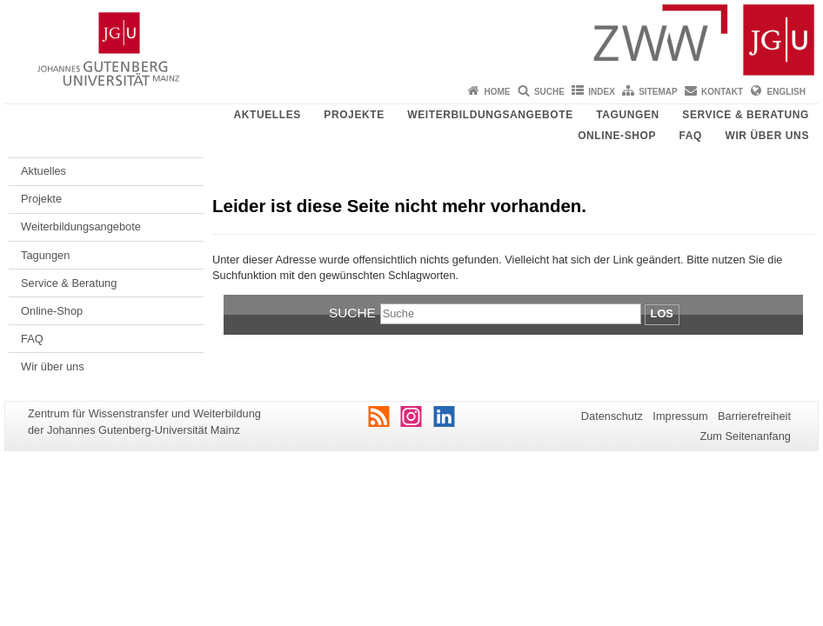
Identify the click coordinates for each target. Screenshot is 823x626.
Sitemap (658, 92)
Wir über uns (767, 136)
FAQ (690, 136)
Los (662, 313)
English (786, 92)
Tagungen (627, 115)
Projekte (354, 115)
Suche (549, 92)
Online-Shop (617, 136)
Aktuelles (266, 115)
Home (498, 92)
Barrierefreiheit (754, 416)
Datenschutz (612, 416)
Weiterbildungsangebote (490, 115)
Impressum (679, 416)
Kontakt (722, 92)
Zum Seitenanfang (745, 436)
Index (601, 92)
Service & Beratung (745, 115)
